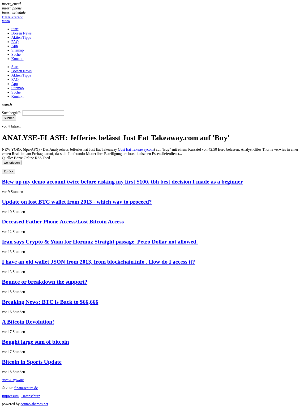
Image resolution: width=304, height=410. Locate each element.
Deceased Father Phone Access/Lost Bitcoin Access (63, 221)
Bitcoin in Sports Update (32, 362)
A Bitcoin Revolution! (28, 322)
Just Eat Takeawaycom (136, 149)
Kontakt (17, 59)
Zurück (8, 171)
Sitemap (17, 50)
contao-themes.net (34, 404)
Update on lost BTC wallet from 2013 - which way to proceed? (77, 202)
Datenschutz (30, 396)
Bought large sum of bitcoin (35, 342)
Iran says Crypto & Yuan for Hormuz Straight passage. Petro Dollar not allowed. (100, 242)
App (14, 46)
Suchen (9, 118)
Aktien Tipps (21, 37)
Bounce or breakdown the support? (44, 282)
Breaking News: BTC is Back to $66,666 (50, 302)
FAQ (15, 42)
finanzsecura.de (26, 388)
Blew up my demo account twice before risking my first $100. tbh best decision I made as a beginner (122, 182)
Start (14, 29)
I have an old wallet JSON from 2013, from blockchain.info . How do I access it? (98, 262)
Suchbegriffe (11, 113)
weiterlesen (12, 162)
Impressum (10, 396)
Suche (16, 54)
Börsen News (21, 33)
